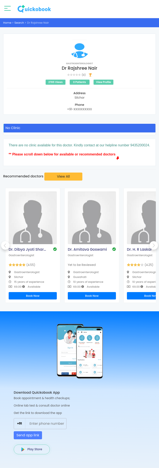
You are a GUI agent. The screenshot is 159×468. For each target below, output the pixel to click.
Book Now (32, 296)
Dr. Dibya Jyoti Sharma (29, 249)
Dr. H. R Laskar (139, 249)
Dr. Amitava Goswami (87, 249)
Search (19, 23)
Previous (5, 245)
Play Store (31, 449)
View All (63, 176)
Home (7, 23)
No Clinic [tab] (12, 127)
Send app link (27, 435)
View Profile (103, 82)
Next (153, 245)
